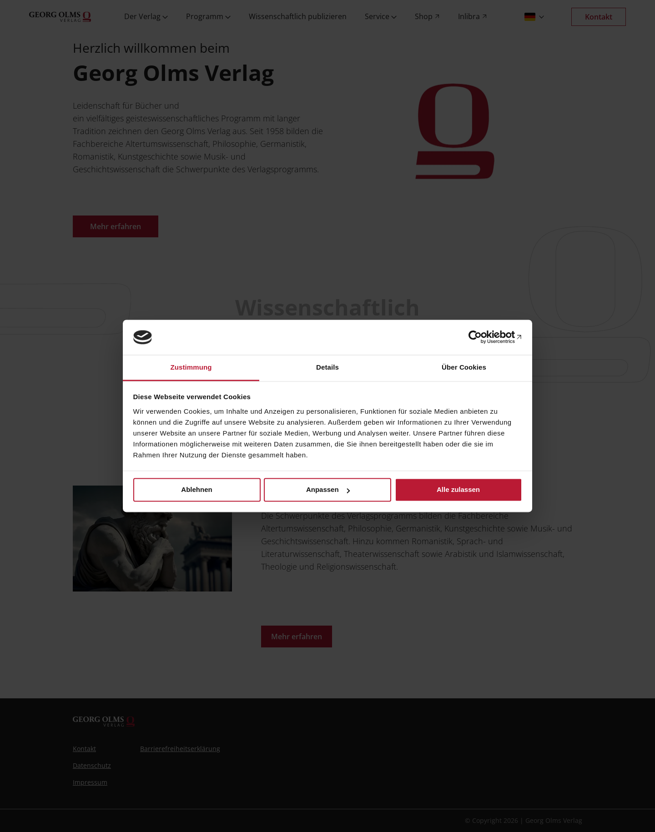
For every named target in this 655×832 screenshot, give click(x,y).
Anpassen (328, 490)
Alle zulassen (458, 490)
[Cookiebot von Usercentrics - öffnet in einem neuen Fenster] (482, 337)
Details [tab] (327, 367)
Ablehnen (196, 490)
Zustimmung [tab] (191, 367)
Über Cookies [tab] (464, 367)
